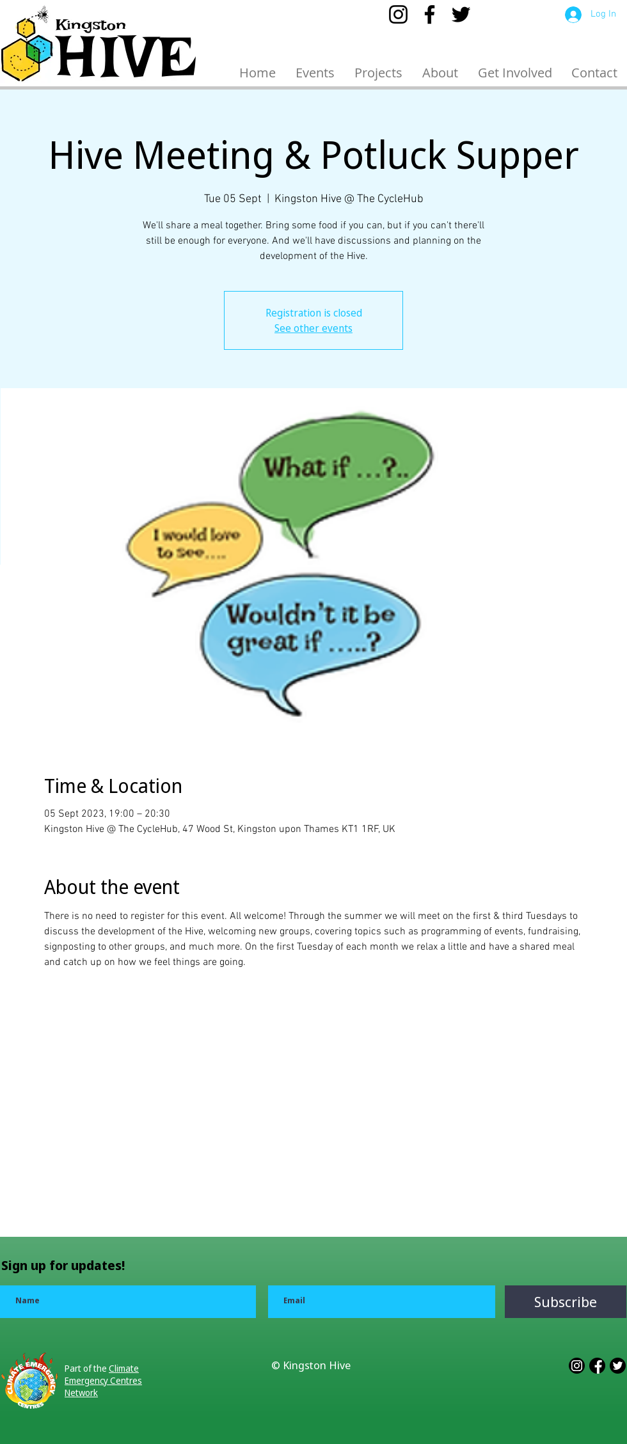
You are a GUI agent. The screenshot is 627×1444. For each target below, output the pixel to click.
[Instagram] (398, 14)
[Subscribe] (565, 1301)
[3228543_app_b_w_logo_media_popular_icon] (618, 1366)
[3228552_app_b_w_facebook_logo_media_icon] (597, 1366)
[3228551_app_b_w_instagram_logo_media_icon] (577, 1366)
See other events (313, 328)
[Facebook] (429, 14)
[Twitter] (460, 14)
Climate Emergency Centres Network (103, 1380)
